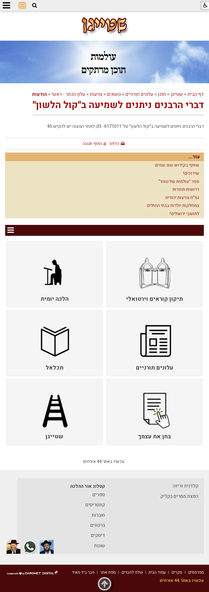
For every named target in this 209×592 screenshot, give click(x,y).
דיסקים (98, 535)
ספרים (99, 494)
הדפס (114, 144)
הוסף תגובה (92, 144)
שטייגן (177, 94)
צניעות (96, 94)
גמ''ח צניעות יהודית (182, 197)
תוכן (162, 94)
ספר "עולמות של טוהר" (179, 181)
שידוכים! (191, 173)
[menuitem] (154, 274)
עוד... (194, 156)
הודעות (39, 94)
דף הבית (196, 94)
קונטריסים (95, 504)
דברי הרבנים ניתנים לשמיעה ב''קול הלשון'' (118, 105)
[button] (34, 5)
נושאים (114, 94)
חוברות (98, 515)
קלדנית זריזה (185, 486)
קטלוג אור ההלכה (87, 486)
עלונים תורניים (139, 94)
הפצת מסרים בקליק (179, 496)
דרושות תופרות (186, 189)
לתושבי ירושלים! (184, 213)
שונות (99, 545)
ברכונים (97, 525)
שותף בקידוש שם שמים (177, 165)
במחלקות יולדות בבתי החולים (173, 205)
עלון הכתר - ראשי (68, 94)
